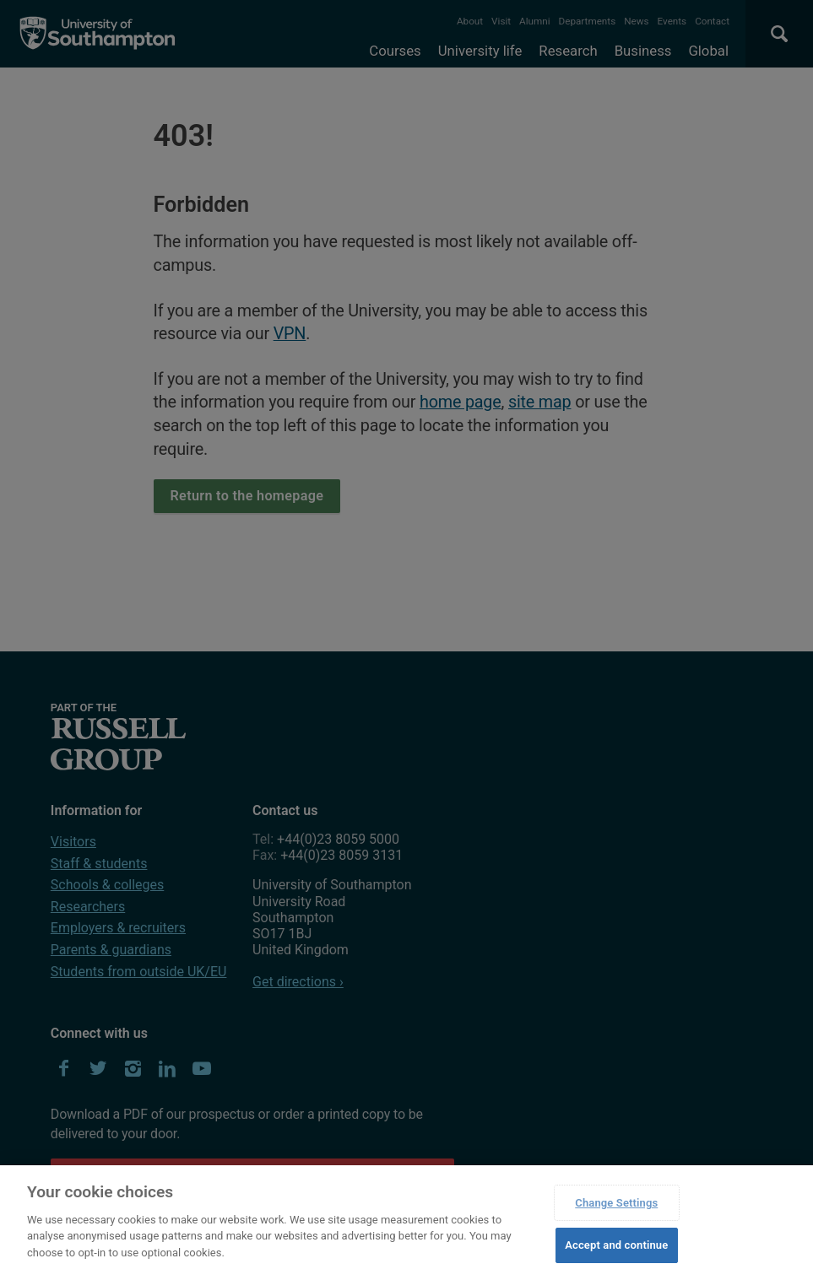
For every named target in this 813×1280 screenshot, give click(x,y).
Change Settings (616, 1202)
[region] (406, 1222)
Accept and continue (616, 1245)
